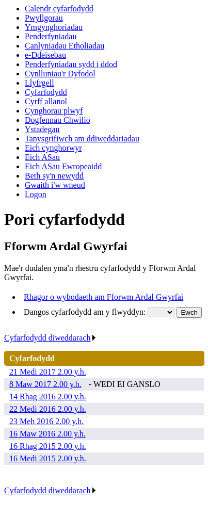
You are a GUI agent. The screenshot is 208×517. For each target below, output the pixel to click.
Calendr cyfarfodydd (59, 8)
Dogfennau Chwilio (57, 120)
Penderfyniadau (50, 36)
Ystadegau (42, 129)
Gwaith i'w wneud (55, 185)
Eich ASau (42, 157)
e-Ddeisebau (45, 55)
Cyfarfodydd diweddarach (50, 337)
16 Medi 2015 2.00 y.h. (47, 458)
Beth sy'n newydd (54, 175)
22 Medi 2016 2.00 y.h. (47, 409)
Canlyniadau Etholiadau (64, 45)
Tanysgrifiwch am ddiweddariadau (82, 138)
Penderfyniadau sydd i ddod (71, 64)
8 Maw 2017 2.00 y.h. (45, 384)
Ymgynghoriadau (54, 27)
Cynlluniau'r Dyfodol (60, 73)
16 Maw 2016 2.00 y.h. (47, 433)
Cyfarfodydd (46, 92)
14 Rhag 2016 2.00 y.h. (47, 396)
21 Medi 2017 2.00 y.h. (47, 371)
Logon (35, 194)
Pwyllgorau (44, 17)
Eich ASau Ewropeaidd (63, 166)
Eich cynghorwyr (53, 147)
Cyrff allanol (46, 101)
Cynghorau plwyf (54, 110)
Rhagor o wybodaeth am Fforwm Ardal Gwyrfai (103, 297)
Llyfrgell (39, 82)
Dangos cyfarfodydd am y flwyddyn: (86, 312)
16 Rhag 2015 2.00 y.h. (47, 446)
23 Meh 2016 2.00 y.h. (46, 421)
